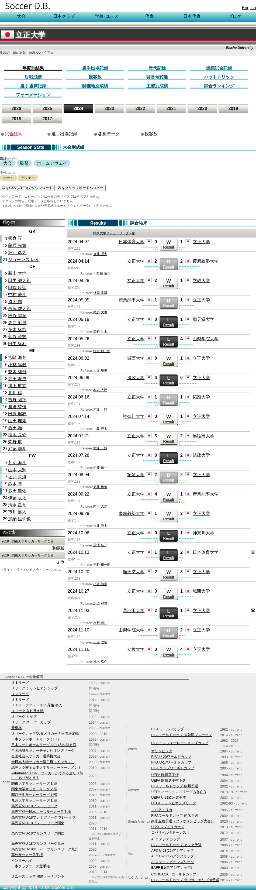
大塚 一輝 (100, 409)
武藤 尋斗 (17, 448)
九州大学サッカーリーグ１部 (34, 800)
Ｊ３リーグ (20, 699)
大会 (7, 163)
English (249, 7)
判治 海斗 (17, 462)
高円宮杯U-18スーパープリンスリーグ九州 (44, 849)
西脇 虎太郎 (19, 308)
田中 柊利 (17, 343)
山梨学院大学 (206, 338)
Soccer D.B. (27, 6)
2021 (171, 108)
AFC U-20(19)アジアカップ (172, 856)
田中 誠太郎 (19, 280)
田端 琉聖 (17, 287)
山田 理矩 (17, 420)
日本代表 (191, 16)
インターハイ (21, 860)
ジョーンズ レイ (23, 259)
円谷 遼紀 (17, 315)
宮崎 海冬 (17, 357)
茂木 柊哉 (17, 329)
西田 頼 (15, 427)
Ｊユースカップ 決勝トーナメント (38, 876)
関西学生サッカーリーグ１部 (34, 795)
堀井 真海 (17, 477)
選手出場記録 (95, 68)
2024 (78, 108)
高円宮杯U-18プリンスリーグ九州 (37, 843)
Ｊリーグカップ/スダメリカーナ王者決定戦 (45, 733)
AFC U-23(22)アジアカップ (172, 850)
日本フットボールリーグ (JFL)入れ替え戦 (43, 745)
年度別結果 (33, 68)
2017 (47, 118)
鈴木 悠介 (100, 662)
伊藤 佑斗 (100, 467)
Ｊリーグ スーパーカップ (31, 722)
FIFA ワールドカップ (167, 729)
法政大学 (135, 377)
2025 (47, 108)
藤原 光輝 (17, 245)
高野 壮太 (100, 332)
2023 (109, 108)
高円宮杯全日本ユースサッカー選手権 (41, 812)
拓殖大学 (201, 397)
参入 (58, 705)
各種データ (109, 134)
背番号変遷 (157, 77)
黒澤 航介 (100, 545)
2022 (140, 108)
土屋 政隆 (100, 642)
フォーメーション (33, 94)
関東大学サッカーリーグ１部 (27, 555)
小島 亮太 (100, 429)
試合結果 (13, 134)
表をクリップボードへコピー (80, 188)
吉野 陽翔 (17, 399)
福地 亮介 (17, 434)
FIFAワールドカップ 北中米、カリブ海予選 (185, 880)
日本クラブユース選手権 (30, 866)
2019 (233, 108)
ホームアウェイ (52, 163)
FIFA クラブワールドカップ (172, 768)
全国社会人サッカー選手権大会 (35, 756)
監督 (24, 163)
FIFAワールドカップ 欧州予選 (174, 786)
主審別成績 (157, 86)
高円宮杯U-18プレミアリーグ (34, 806)
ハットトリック (219, 77)
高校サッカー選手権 (27, 855)
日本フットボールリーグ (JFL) (35, 739)
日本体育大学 (131, 241)
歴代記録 (157, 68)
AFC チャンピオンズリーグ (172, 862)
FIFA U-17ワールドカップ (171, 762)
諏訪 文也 (100, 312)
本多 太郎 (100, 390)
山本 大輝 (17, 470)
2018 (16, 118)
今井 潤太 (100, 254)
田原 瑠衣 (17, 413)
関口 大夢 (100, 506)
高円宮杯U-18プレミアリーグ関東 (37, 823)
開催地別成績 (95, 86)
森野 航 (15, 441)
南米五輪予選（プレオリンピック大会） (182, 821)
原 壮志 (15, 301)
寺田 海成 (17, 378)
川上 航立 (17, 385)
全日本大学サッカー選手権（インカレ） (42, 762)
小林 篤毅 (17, 364)
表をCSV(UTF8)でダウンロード (27, 188)
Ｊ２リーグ (20, 694)
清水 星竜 (17, 505)
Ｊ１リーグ (20, 683)
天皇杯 (16, 728)
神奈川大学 (133, 416)
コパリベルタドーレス (168, 832)
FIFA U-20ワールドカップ (171, 757)
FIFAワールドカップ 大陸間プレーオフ (181, 735)
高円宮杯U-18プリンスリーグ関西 (37, 833)
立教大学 (201, 280)
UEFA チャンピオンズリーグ (173, 803)
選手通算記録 (33, 86)
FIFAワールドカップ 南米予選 (174, 815)
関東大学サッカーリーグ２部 (27, 541)
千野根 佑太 (101, 273)
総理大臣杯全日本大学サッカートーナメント (46, 767)
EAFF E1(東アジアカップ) (171, 867)
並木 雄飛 (17, 371)
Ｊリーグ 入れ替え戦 (27, 711)
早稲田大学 (203, 436)
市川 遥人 (17, 512)
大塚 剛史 (100, 370)
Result (169, 244)
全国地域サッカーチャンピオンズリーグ (42, 750)
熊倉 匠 (15, 238)
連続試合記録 (219, 68)
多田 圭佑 (17, 491)
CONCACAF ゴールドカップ (173, 874)
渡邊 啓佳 (17, 406)
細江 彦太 (17, 252)
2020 (202, 108)
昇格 (50, 705)
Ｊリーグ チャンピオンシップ (34, 688)
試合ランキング (219, 86)
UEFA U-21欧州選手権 (168, 797)
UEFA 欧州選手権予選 (168, 780)
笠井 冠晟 (17, 322)
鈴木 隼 (15, 484)
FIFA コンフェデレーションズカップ (179, 743)
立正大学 (23, 35)
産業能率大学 (131, 300)
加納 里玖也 (19, 519)
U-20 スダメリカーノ (167, 827)
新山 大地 (17, 273)
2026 (16, 108)
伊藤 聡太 (17, 498)
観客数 (95, 77)
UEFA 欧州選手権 (164, 775)
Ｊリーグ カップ (24, 716)
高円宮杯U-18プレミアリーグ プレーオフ (43, 817)
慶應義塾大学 (206, 261)
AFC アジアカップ (165, 839)
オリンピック (161, 751)
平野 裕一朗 (101, 564)
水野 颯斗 (100, 623)
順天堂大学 (203, 319)
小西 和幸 (100, 584)
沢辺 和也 (100, 603)
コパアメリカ (161, 810)
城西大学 (135, 358)
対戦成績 (33, 77)
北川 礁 (15, 392)
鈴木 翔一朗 (101, 351)
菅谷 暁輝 (17, 336)
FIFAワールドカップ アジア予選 (176, 845)
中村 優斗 (17, 294)
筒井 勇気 (100, 487)
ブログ (234, 16)
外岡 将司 (100, 293)
